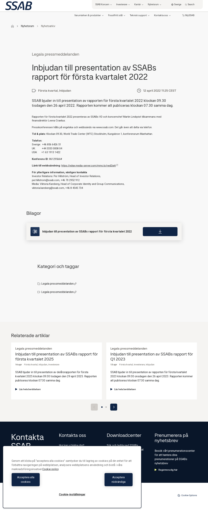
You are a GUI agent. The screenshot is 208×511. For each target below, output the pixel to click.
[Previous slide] (94, 407)
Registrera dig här (166, 469)
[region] (72, 479)
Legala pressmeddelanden (59, 283)
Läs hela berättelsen (28, 389)
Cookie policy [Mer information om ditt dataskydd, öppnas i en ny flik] (50, 473)
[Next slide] (113, 407)
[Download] (160, 231)
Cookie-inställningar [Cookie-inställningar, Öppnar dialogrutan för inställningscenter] (72, 494)
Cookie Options (187, 495)
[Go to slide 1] (102, 407)
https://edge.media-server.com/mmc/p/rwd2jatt (89, 165)
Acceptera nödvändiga (103, 481)
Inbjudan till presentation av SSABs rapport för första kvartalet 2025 (56, 357)
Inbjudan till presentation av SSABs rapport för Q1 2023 (151, 357)
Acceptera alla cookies (41, 481)
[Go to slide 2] (106, 407)
